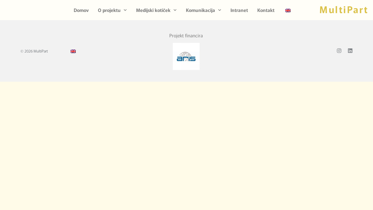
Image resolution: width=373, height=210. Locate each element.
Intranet (239, 9)
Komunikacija (203, 10)
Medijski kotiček (156, 10)
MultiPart (344, 9)
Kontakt (266, 9)
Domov (81, 9)
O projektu (112, 10)
